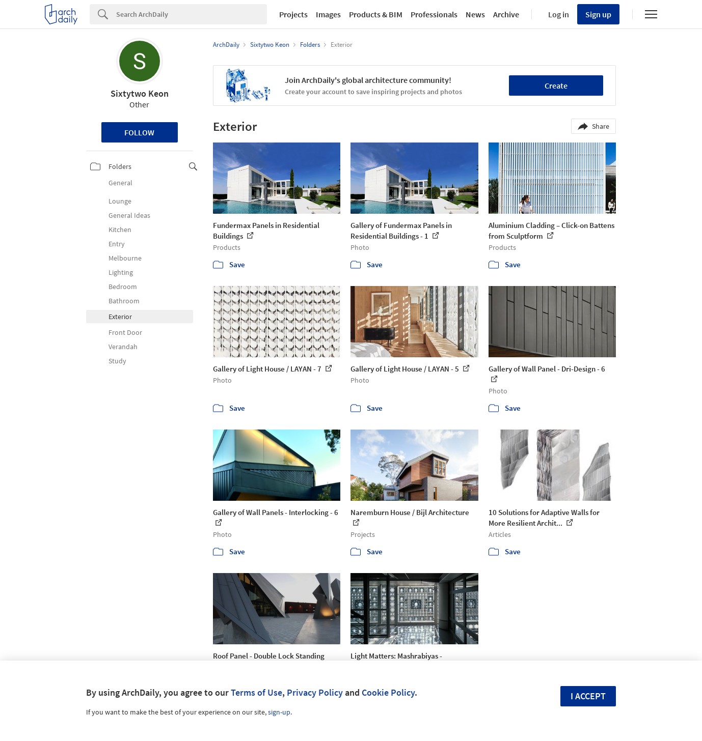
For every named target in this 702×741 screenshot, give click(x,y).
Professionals (434, 14)
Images (328, 14)
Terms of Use (256, 692)
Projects (293, 14)
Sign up (598, 14)
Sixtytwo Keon (140, 93)
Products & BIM (375, 14)
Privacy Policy (315, 692)
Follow (139, 132)
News (475, 14)
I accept (588, 696)
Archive (506, 14)
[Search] (191, 14)
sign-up (279, 712)
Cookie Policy (388, 692)
